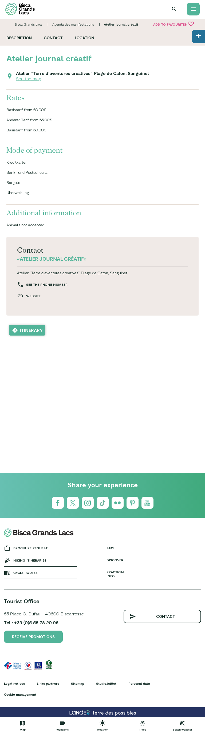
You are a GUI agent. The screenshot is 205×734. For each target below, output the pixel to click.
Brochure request (30, 548)
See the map (28, 78)
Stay (110, 548)
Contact (53, 37)
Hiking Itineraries (29, 560)
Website (33, 296)
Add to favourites (173, 24)
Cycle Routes (25, 573)
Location (84, 37)
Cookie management (20, 694)
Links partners (48, 683)
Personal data (139, 683)
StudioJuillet (106, 683)
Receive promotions (33, 636)
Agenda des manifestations (73, 24)
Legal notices (14, 683)
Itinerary (31, 330)
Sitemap (77, 683)
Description (19, 37)
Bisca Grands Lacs (28, 24)
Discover (115, 560)
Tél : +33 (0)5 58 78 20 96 (31, 622)
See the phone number (47, 285)
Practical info (115, 574)
